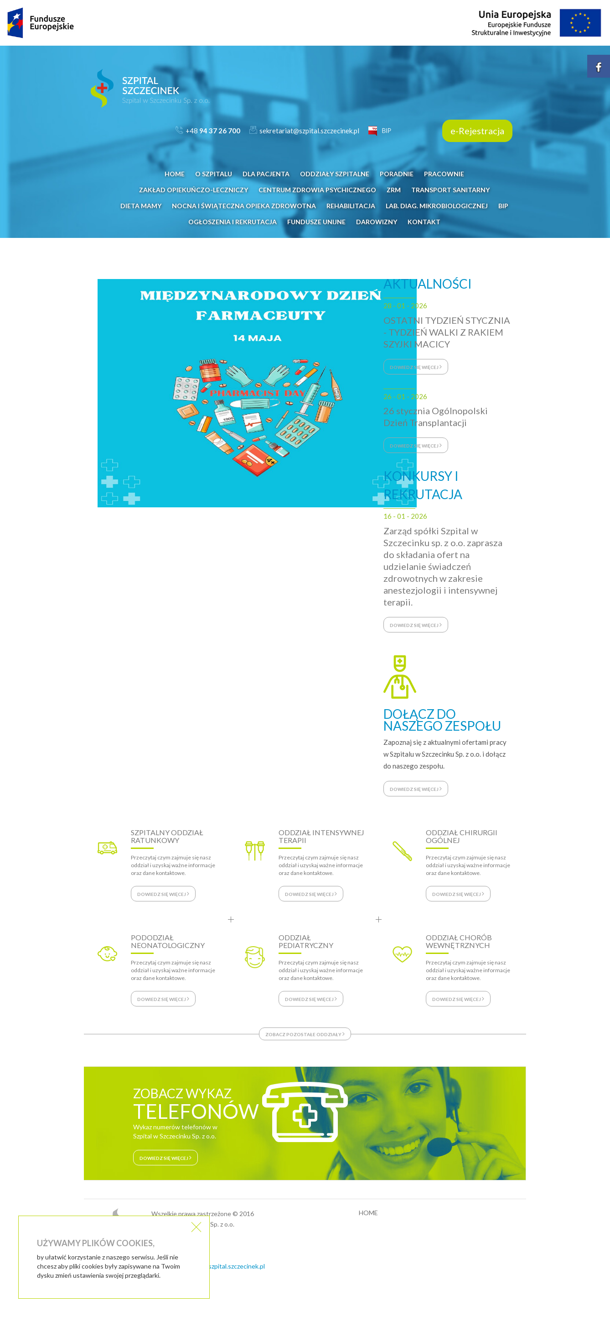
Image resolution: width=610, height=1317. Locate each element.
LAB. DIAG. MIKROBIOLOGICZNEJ (437, 206)
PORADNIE (397, 174)
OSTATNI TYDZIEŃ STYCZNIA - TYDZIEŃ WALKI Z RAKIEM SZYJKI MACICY (446, 332)
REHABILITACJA (350, 206)
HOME (175, 174)
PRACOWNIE (444, 174)
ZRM (394, 190)
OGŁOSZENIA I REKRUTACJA (232, 222)
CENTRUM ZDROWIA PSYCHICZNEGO (317, 190)
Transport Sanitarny (450, 190)
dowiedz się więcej (416, 366)
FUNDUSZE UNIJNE (316, 222)
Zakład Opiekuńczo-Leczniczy (193, 190)
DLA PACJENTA (266, 174)
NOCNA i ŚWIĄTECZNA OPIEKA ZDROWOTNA (244, 206)
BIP (503, 206)
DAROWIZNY (376, 222)
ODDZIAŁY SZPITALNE (334, 174)
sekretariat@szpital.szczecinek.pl (218, 1266)
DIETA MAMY (140, 206)
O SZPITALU (213, 174)
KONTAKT (424, 222)
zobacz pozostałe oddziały (305, 1034)
